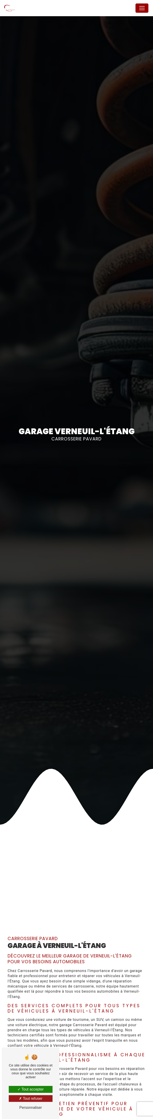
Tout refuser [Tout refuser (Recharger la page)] (30, 1098)
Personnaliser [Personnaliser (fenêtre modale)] (30, 1108)
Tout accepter (31, 1089)
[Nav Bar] (141, 8)
